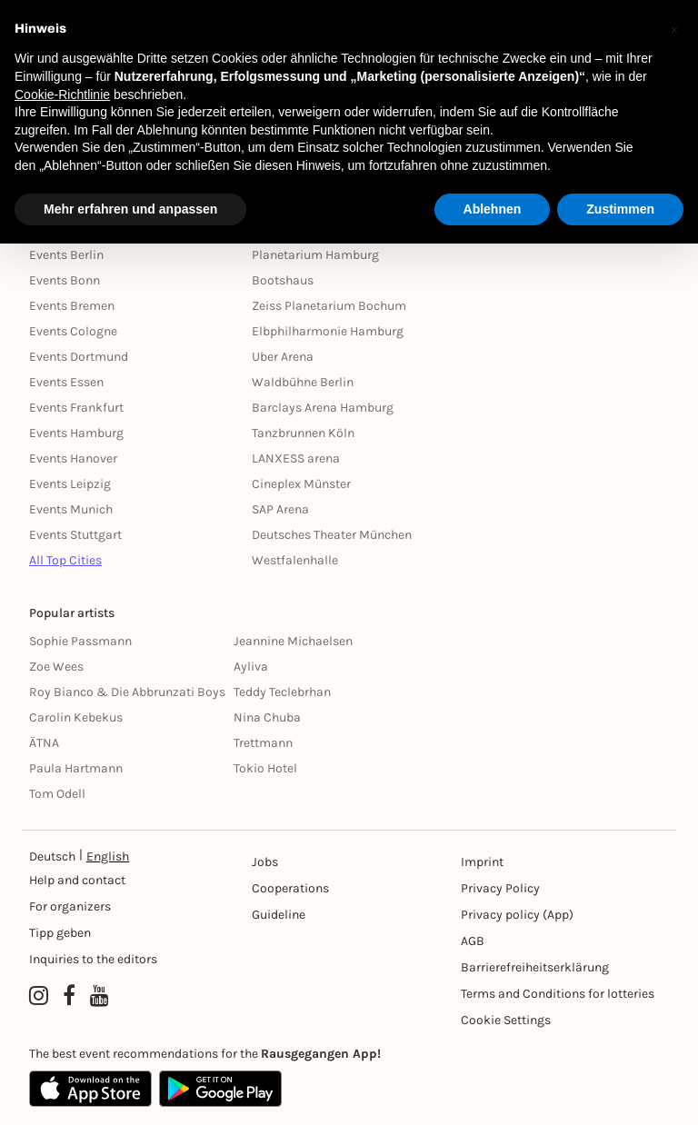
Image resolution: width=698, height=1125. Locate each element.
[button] (674, 29)
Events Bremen (72, 306)
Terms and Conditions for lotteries (557, 993)
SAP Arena (280, 509)
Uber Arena (283, 356)
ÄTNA (44, 743)
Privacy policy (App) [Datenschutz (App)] (517, 914)
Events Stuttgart (75, 535)
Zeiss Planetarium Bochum (329, 306)
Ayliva (251, 666)
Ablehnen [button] (493, 209)
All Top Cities (65, 560)
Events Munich (71, 509)
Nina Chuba (267, 717)
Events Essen (66, 382)
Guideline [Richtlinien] (278, 914)
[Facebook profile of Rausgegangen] (69, 996)
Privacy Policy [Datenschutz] (500, 888)
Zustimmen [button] (620, 209)
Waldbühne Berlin (303, 382)
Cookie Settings (506, 1020)
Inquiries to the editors (93, 959)
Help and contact (77, 880)
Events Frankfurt (76, 407)
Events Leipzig (70, 484)
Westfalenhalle (295, 560)
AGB (472, 941)
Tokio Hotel (265, 768)
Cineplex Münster (301, 484)
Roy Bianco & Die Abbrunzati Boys (127, 692)
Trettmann (263, 743)
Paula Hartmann (76, 768)
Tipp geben (60, 933)
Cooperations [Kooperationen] (290, 888)
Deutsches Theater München (332, 535)
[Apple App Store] (90, 1088)
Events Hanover (73, 458)
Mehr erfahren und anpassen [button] (130, 209)
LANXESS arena (296, 458)
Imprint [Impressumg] (482, 862)
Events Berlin (66, 255)
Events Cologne (73, 331)
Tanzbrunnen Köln (303, 433)
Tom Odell (57, 793)
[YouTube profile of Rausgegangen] (99, 996)
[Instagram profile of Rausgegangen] (38, 996)
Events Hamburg (76, 433)
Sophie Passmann (80, 641)
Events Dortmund (78, 356)
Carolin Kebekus (76, 717)
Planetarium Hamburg (315, 255)
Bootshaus (283, 280)
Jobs (265, 862)
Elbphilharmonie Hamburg (328, 331)
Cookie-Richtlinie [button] (62, 94)
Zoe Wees (56, 666)
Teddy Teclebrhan (282, 692)
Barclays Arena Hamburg (323, 407)
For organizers (70, 906)
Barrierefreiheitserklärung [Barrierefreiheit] (535, 967)
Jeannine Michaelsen (293, 641)
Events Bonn (64, 280)
